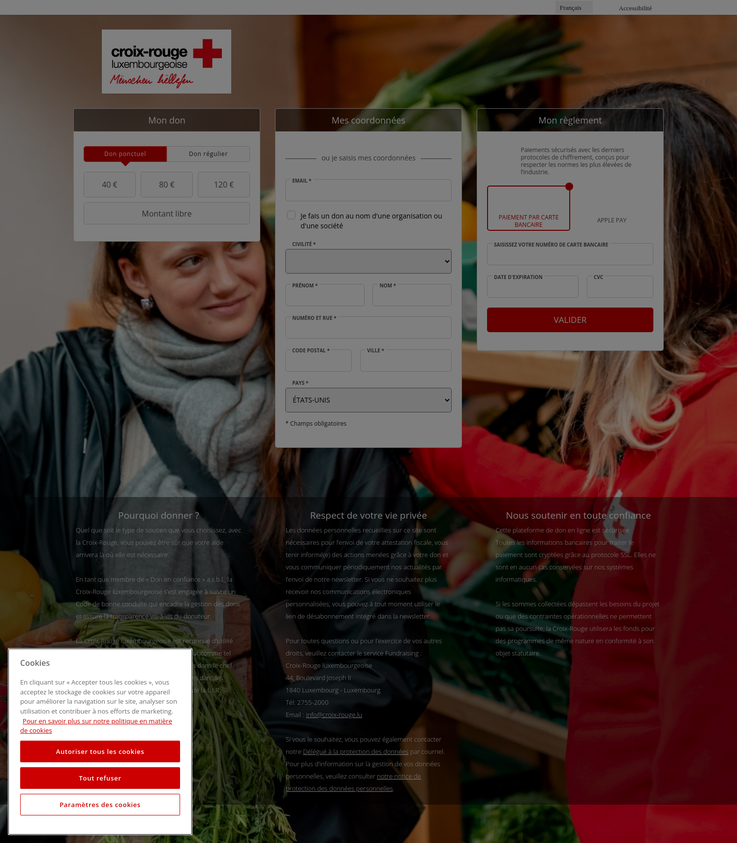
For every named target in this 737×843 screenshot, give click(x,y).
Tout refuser (100, 778)
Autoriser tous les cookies (100, 751)
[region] (100, 741)
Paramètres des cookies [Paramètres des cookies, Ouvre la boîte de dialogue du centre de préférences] (100, 804)
